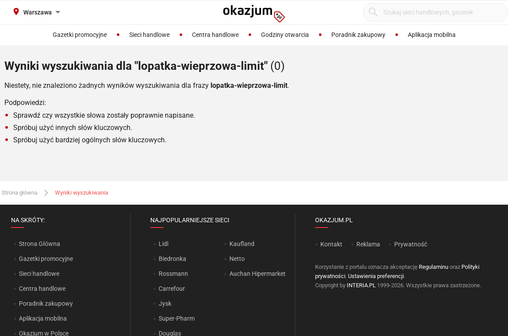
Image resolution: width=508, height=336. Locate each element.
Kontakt (331, 244)
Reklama (368, 244)
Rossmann (173, 273)
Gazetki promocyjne (46, 258)
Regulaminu (433, 267)
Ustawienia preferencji (376, 276)
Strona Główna (39, 243)
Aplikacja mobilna (43, 318)
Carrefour (172, 288)
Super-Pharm (177, 318)
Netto (237, 258)
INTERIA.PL (361, 285)
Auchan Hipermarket (257, 273)
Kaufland (241, 243)
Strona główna (19, 192)
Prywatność (410, 244)
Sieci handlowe (39, 273)
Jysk (165, 303)
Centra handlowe (42, 288)
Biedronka (172, 258)
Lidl (163, 243)
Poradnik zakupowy (46, 303)
